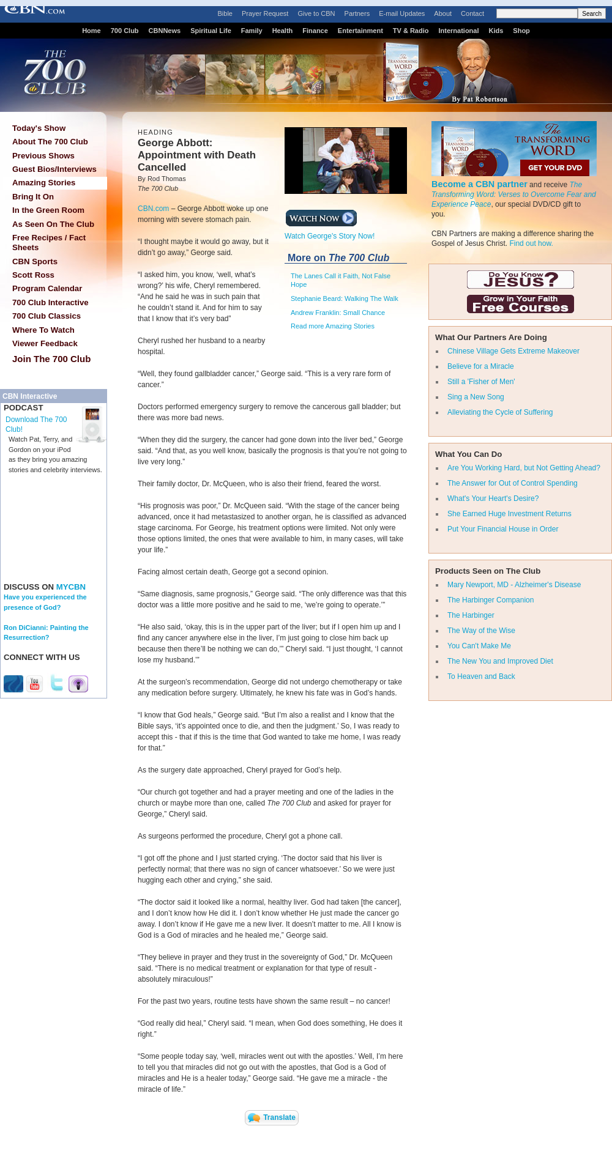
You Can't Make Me (479, 646)
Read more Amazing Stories (333, 326)
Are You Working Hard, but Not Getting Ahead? (523, 468)
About (443, 13)
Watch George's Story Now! (330, 232)
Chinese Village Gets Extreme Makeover (513, 351)
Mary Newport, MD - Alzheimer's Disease (514, 584)
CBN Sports (35, 261)
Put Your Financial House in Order (502, 529)
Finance (315, 30)
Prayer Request (265, 13)
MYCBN (71, 586)
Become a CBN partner (479, 184)
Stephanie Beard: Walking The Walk (344, 298)
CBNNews (165, 30)
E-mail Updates (402, 13)
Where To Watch (43, 330)
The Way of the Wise (481, 630)
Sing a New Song (475, 397)
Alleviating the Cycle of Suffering (500, 412)
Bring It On (33, 196)
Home (91, 30)
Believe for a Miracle (480, 366)
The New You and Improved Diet (500, 661)
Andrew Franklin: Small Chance (338, 312)
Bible (225, 13)
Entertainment (360, 30)
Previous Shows (43, 155)
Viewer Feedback (45, 343)
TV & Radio (411, 30)
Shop (521, 30)
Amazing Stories (43, 182)
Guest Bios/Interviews (54, 169)
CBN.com (153, 208)
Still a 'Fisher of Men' (481, 381)
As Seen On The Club (53, 224)
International (458, 30)
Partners (357, 13)
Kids (496, 30)
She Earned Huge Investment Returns (509, 513)
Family (252, 30)
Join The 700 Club (51, 359)
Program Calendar (47, 288)
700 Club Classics (46, 315)
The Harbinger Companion (490, 600)
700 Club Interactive (50, 302)
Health (282, 30)
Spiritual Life (210, 30)
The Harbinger (470, 615)
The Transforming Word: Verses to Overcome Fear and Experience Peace (513, 194)
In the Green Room (48, 210)
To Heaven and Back (481, 676)
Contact (472, 13)
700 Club (125, 30)
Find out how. (531, 243)
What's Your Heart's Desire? (493, 498)
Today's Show (38, 128)
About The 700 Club (50, 141)
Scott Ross (33, 275)
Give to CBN (316, 13)
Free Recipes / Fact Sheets (49, 242)
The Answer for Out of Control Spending (512, 483)
